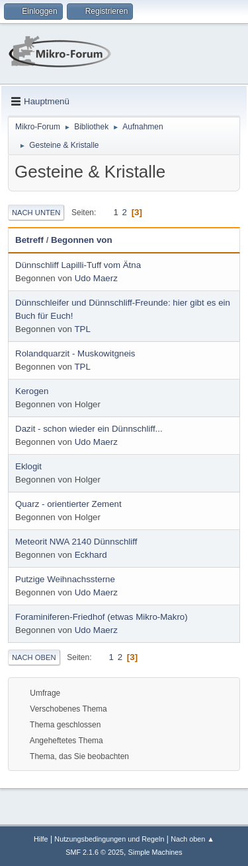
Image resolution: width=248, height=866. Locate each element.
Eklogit (28, 466)
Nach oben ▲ (192, 839)
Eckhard (91, 555)
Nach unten (36, 212)
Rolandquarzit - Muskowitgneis (75, 353)
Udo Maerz (96, 278)
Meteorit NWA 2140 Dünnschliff (76, 542)
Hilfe (41, 839)
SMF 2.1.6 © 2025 (94, 852)
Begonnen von (81, 240)
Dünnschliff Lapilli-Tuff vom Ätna (78, 265)
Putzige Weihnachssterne (65, 579)
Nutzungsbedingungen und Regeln (109, 839)
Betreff (29, 240)
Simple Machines (155, 852)
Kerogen (31, 391)
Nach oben (34, 657)
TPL (82, 329)
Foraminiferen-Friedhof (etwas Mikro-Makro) (101, 617)
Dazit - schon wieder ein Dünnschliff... (89, 429)
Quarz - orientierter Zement (68, 504)
